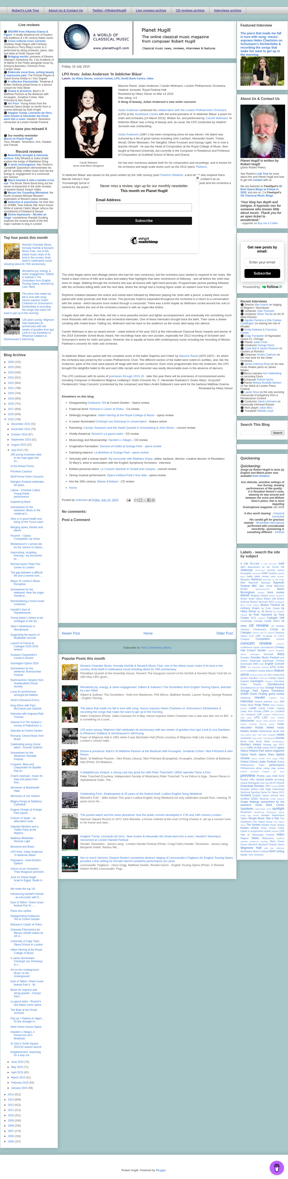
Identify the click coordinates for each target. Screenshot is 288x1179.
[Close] (197, 178)
